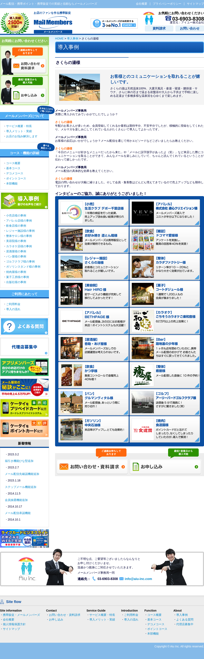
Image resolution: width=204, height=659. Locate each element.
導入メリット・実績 (19, 131)
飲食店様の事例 (16, 225)
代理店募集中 (184, 624)
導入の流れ (13, 309)
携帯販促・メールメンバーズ (21, 614)
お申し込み (56, 619)
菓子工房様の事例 (17, 277)
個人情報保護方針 (14, 624)
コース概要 (13, 163)
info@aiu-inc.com (138, 579)
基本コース (13, 168)
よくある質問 (184, 619)
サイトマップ (11, 628)
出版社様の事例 (16, 282)
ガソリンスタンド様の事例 (23, 266)
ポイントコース (16, 178)
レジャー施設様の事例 (20, 230)
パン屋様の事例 (16, 256)
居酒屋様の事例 (16, 251)
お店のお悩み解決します (22, 136)
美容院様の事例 (16, 241)
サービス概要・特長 (19, 126)
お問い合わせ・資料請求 (64, 614)
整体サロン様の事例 (19, 235)
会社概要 (8, 619)
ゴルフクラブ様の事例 (20, 261)
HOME (59, 38)
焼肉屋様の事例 (16, 271)
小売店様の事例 (16, 215)
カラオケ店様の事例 (19, 246)
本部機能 (12, 183)
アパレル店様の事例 (19, 220)
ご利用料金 (13, 304)
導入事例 (72, 38)
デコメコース (14, 173)
